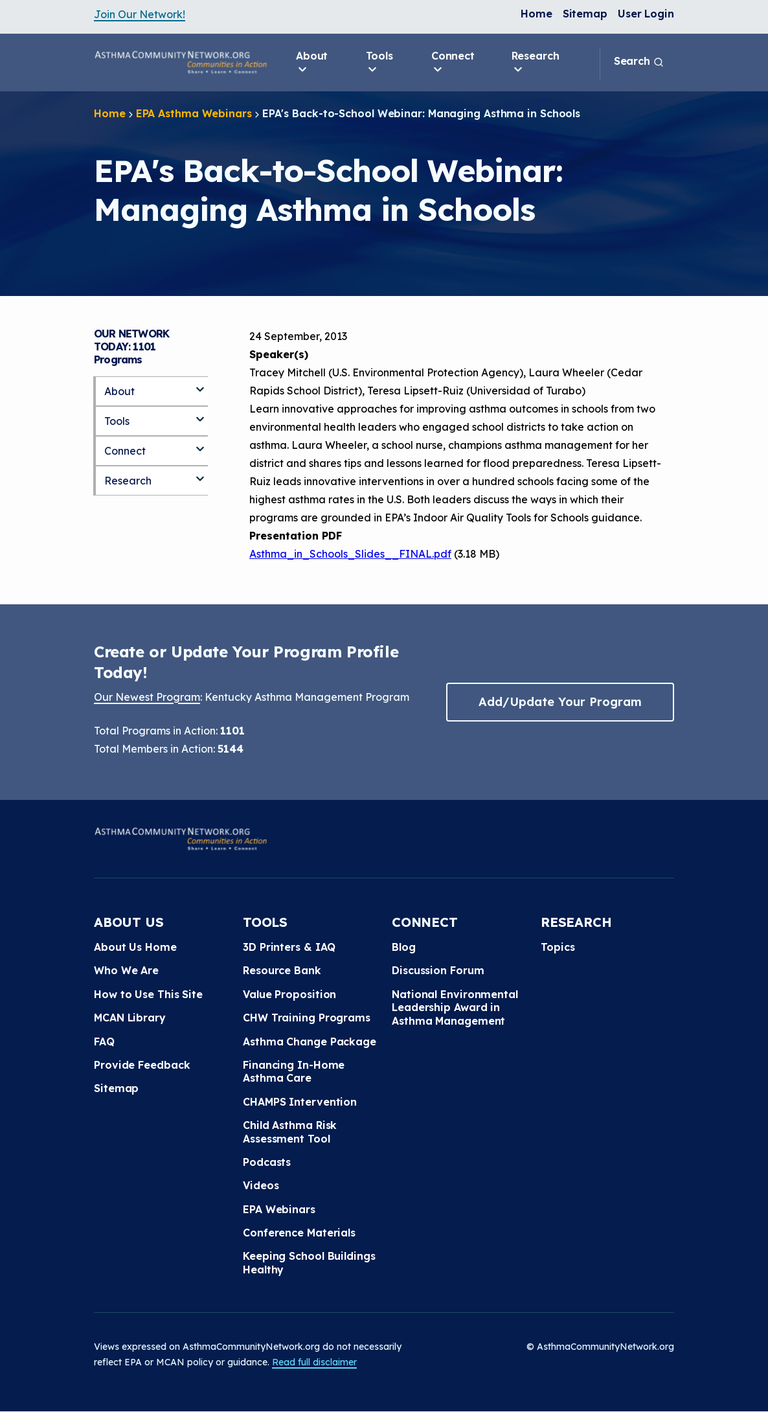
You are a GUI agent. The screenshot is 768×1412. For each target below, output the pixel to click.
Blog (404, 946)
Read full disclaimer (314, 1362)
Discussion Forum (438, 970)
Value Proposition (289, 994)
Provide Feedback (142, 1064)
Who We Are (126, 970)
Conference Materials (299, 1232)
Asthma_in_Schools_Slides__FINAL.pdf (350, 553)
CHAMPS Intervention (300, 1101)
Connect (453, 62)
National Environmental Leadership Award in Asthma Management (455, 1007)
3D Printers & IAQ (289, 946)
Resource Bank (282, 970)
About (312, 62)
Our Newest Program (147, 696)
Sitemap (585, 13)
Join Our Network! (139, 14)
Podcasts (267, 1162)
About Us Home (135, 946)
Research (535, 62)
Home (536, 13)
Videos (260, 1185)
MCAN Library (130, 1017)
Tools (380, 62)
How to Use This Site (148, 994)
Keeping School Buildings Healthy (309, 1262)
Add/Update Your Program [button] (560, 701)
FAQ (104, 1041)
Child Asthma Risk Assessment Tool (290, 1131)
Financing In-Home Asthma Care (293, 1071)
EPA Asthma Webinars (194, 113)
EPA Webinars (279, 1209)
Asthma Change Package (309, 1041)
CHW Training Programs (306, 1017)
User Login (646, 13)
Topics (557, 946)
